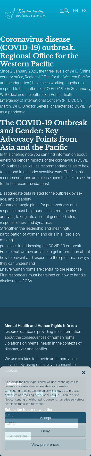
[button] (83, 372)
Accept (45, 418)
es (84, 10)
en (75, 10)
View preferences (46, 444)
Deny (45, 431)
